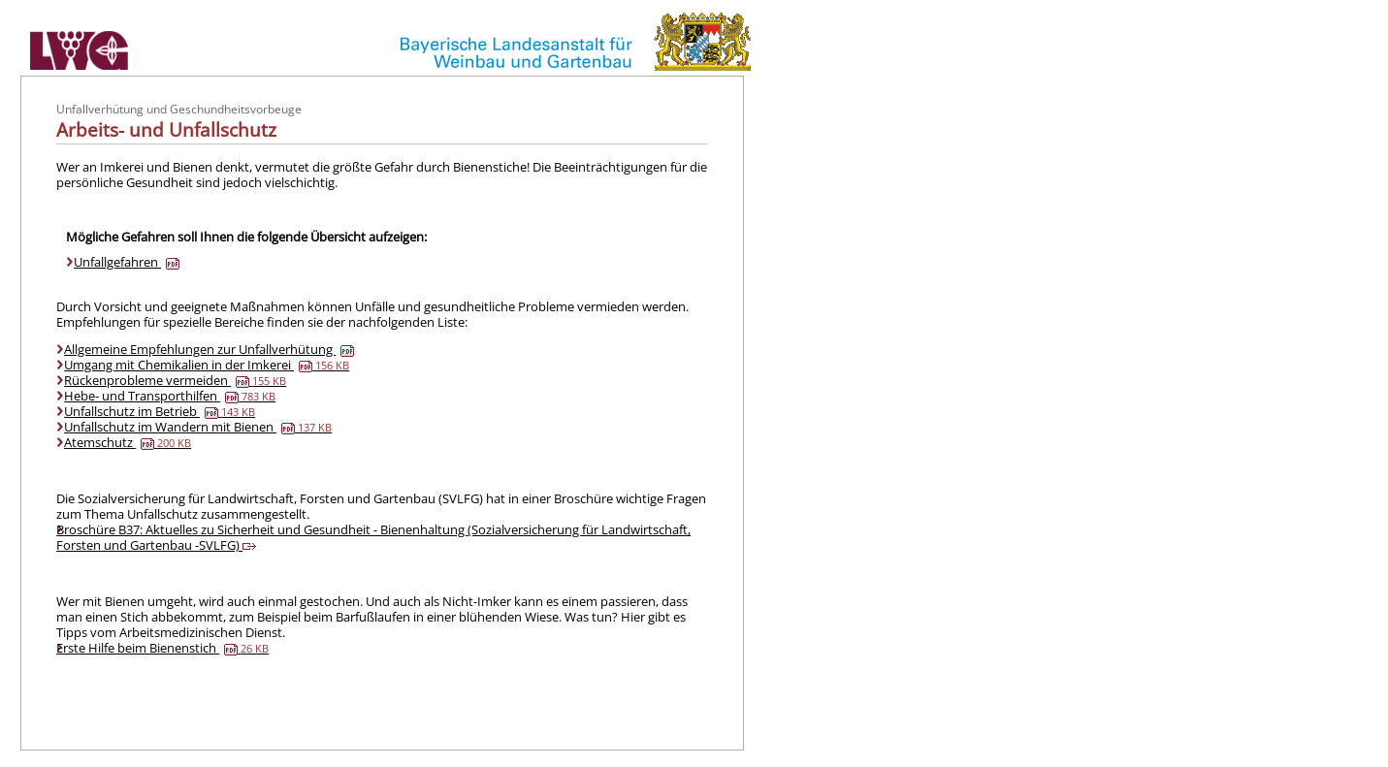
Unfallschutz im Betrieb (159, 411)
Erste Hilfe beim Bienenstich (162, 647)
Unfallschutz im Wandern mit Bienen (198, 426)
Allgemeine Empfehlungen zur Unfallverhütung (209, 349)
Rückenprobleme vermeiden (175, 380)
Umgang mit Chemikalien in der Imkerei (206, 364)
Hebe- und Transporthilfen (169, 395)
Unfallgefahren (126, 262)
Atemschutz (127, 442)
